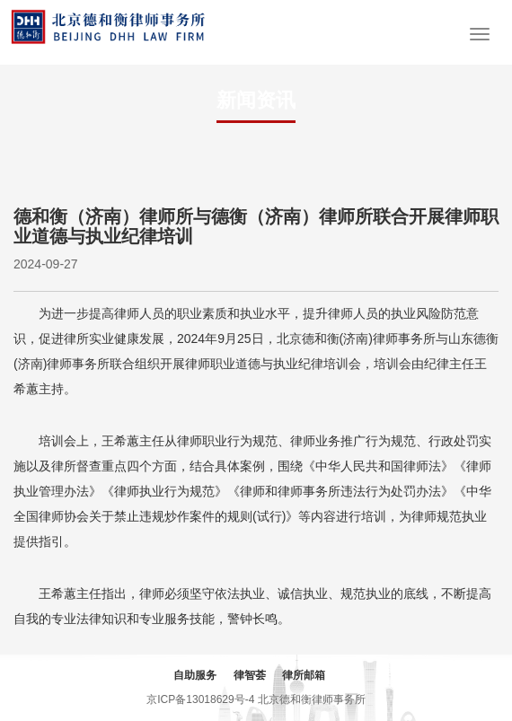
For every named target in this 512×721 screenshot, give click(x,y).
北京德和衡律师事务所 (312, 699)
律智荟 (250, 675)
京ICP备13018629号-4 (200, 699)
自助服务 (194, 675)
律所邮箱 (303, 675)
